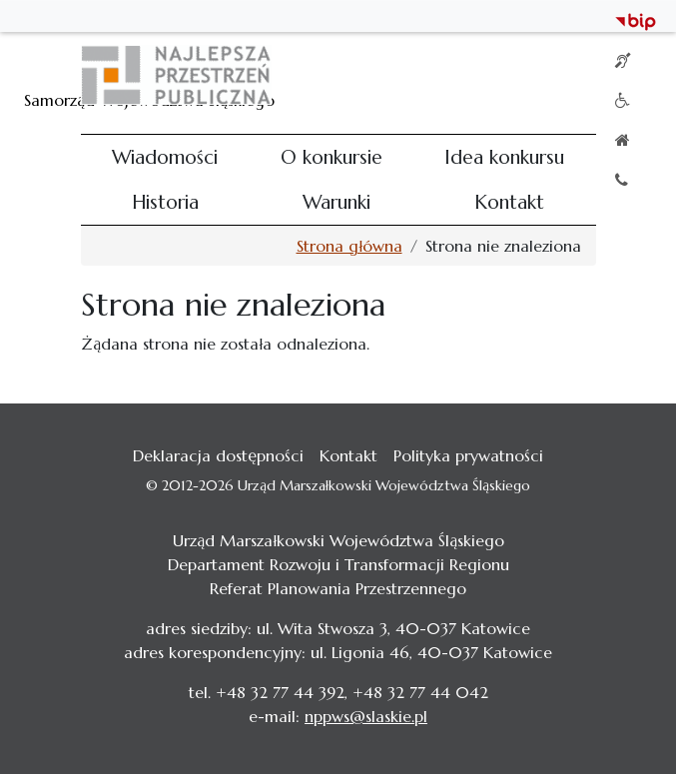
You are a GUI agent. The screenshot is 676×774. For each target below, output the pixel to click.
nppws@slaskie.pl (366, 716)
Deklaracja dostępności (218, 455)
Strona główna (349, 246)
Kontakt (509, 202)
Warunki (336, 202)
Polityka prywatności (468, 455)
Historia (165, 202)
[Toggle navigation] (568, 75)
